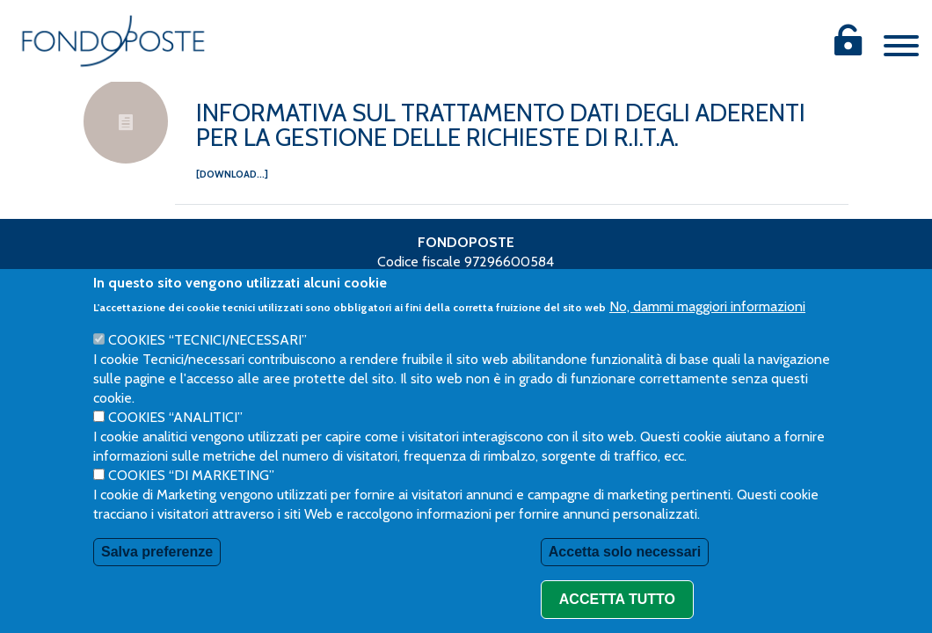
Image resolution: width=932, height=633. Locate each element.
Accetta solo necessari (625, 578)
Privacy (329, 281)
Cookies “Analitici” (175, 443)
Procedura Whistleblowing (455, 281)
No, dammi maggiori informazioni (707, 332)
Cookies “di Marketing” (191, 501)
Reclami (583, 281)
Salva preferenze (157, 578)
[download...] (232, 174)
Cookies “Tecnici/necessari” (207, 366)
